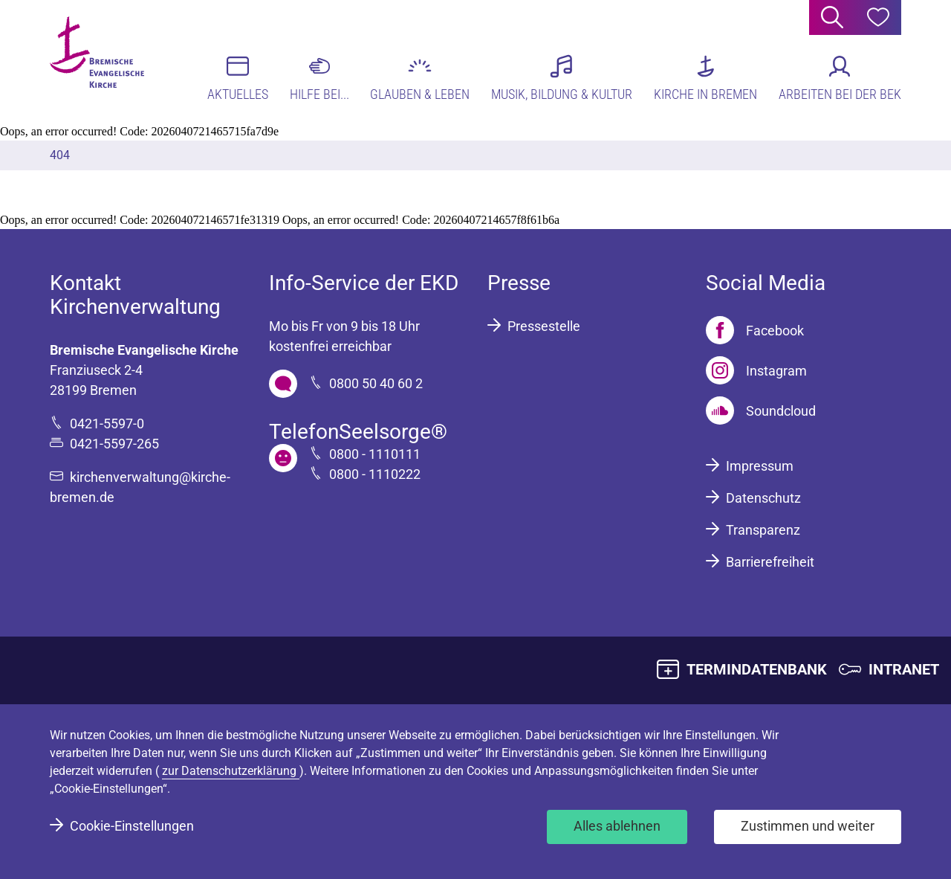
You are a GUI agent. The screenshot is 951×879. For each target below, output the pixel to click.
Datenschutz (763, 498)
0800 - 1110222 (375, 474)
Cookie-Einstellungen (132, 826)
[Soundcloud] (761, 410)
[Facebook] (755, 330)
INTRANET (904, 669)
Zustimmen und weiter (807, 826)
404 (60, 155)
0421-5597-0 (107, 423)
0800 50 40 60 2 (376, 383)
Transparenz (763, 530)
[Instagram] (756, 370)
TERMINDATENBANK (757, 669)
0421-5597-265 (114, 443)
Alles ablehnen (617, 826)
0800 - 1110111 (375, 454)
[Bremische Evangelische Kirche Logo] (107, 60)
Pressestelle (543, 326)
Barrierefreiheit (770, 562)
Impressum (759, 466)
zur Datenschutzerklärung (230, 771)
